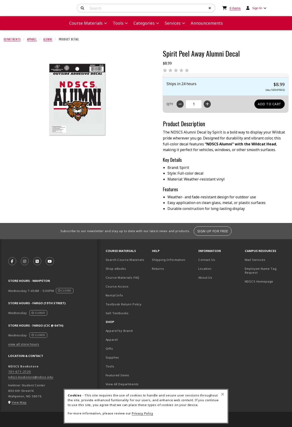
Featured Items (118, 375)
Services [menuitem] (173, 23)
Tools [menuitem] (118, 23)
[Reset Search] (210, 8)
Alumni (47, 39)
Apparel (32, 39)
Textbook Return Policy (124, 304)
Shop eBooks (116, 269)
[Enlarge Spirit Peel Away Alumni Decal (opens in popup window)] (78, 99)
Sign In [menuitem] (257, 8)
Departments (12, 39)
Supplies (112, 357)
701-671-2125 (19, 371)
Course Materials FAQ (123, 277)
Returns (158, 269)
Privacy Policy (142, 413)
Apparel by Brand (119, 331)
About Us (205, 277)
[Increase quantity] (207, 104)
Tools (110, 366)
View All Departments (122, 384)
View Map (19, 402)
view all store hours (23, 344)
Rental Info (114, 295)
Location (204, 269)
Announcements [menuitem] (207, 23)
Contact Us (206, 260)
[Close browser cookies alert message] (222, 394)
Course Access (117, 286)
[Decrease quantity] (180, 104)
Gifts (109, 348)
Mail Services (255, 260)
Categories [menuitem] (144, 23)
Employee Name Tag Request (261, 271)
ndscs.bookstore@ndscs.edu (30, 377)
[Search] (82, 8)
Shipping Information (168, 260)
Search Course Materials (125, 260)
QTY (170, 104)
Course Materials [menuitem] (86, 23)
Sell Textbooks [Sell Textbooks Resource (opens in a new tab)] (117, 313)
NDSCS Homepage (259, 281)
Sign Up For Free (212, 231)
